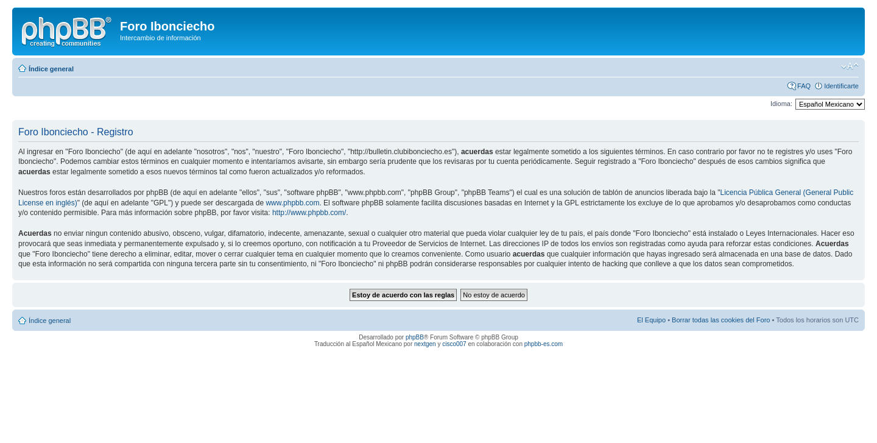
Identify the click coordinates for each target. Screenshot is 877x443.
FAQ (804, 86)
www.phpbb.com (292, 203)
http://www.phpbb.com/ (309, 212)
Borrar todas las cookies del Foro (721, 320)
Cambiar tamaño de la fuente (850, 66)
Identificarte (841, 86)
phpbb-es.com (543, 344)
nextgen (425, 344)
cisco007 (454, 344)
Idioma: (781, 103)
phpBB (415, 337)
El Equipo (651, 320)
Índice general (51, 69)
